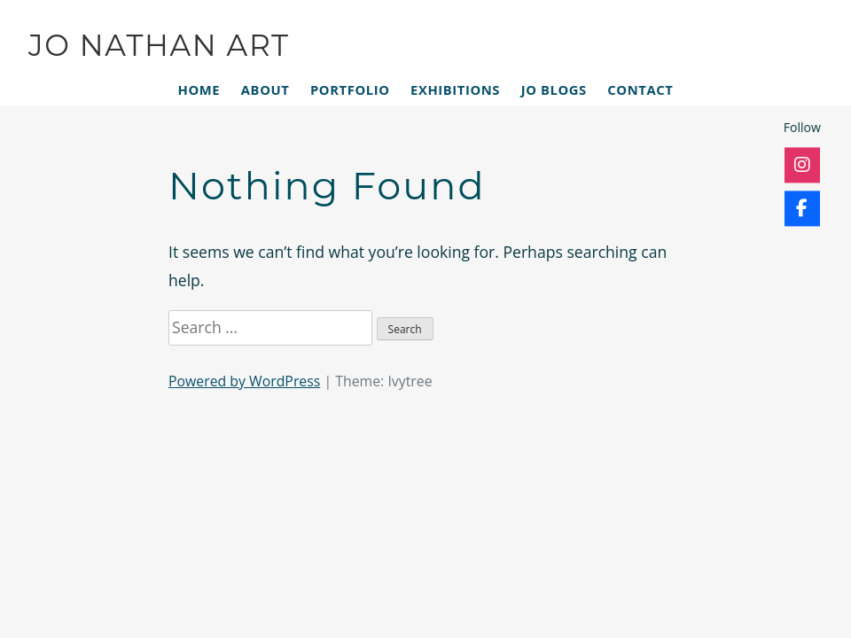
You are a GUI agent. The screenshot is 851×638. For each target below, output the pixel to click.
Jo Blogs (554, 89)
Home (199, 89)
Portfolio (349, 89)
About (265, 89)
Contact (640, 89)
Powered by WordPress (244, 381)
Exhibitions (455, 89)
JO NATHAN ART (159, 45)
